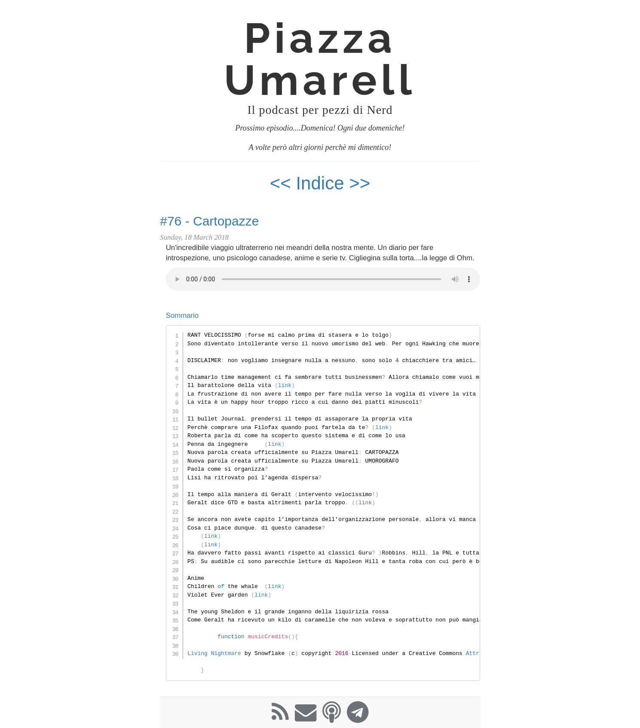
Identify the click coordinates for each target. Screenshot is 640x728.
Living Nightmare (214, 653)
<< (280, 183)
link (285, 385)
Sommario (182, 315)
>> (359, 183)
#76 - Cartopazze (209, 221)
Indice (322, 183)
